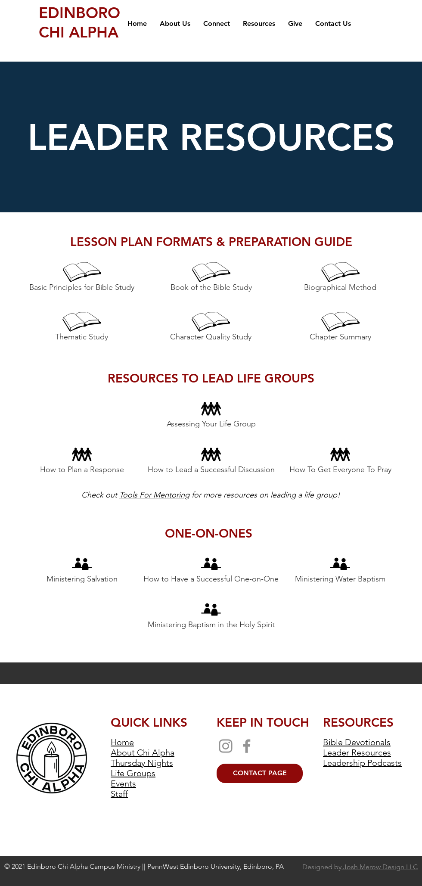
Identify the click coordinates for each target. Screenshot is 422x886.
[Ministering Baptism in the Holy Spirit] (211, 616)
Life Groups (133, 773)
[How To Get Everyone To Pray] (340, 461)
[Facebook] (247, 746)
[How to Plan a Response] (82, 461)
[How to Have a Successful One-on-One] (211, 570)
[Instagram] (226, 746)
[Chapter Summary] (340, 328)
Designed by (360, 867)
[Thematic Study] (81, 328)
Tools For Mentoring (154, 495)
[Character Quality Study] (211, 328)
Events (123, 783)
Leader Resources (357, 752)
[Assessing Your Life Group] (211, 415)
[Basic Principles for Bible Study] (82, 278)
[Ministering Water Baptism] (340, 570)
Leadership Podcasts (362, 763)
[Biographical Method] (340, 278)
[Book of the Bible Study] (211, 278)
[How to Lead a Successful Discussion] (211, 461)
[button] (175, 23)
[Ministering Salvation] (82, 570)
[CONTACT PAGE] (260, 773)
